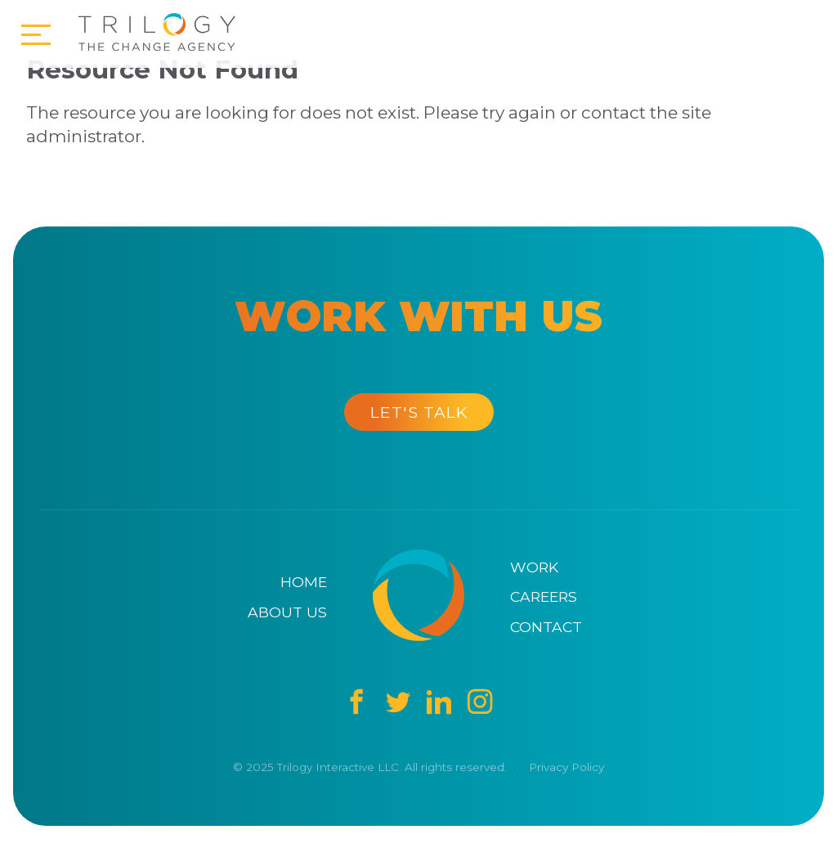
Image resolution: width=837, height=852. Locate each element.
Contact (546, 626)
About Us (287, 612)
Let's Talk (419, 412)
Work (534, 567)
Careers (543, 596)
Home (303, 581)
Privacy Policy (566, 767)
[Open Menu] (36, 36)
